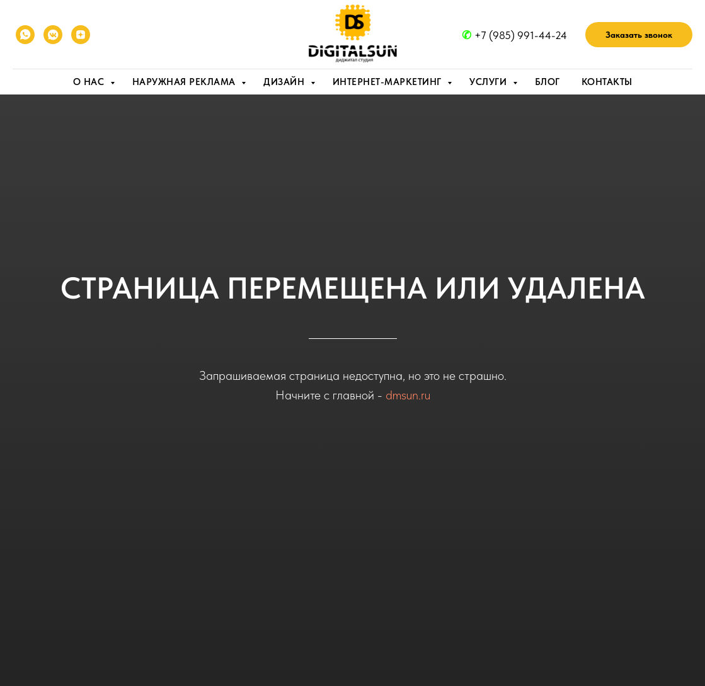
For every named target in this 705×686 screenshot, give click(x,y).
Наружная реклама (185, 82)
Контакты (607, 82)
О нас (90, 82)
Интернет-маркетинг (389, 82)
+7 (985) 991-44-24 (520, 35)
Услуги (489, 82)
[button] (638, 34)
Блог (547, 82)
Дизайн (285, 82)
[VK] (52, 34)
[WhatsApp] (25, 34)
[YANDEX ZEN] (80, 34)
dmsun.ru (408, 395)
